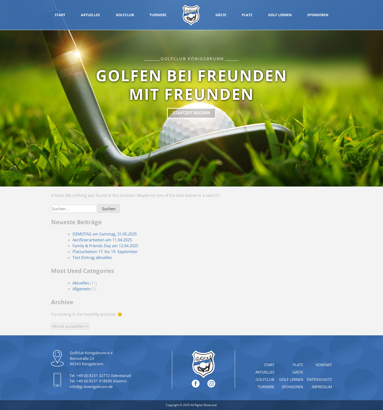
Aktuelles (90, 14)
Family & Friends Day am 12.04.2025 (105, 245)
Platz (247, 14)
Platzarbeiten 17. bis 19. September (105, 251)
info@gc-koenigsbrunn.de (91, 386)
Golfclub (125, 14)
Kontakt (324, 364)
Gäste (220, 14)
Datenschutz (319, 379)
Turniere (157, 14)
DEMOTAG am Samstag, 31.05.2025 (105, 234)
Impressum (322, 386)
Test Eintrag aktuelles (92, 257)
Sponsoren (317, 14)
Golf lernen (280, 14)
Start (60, 14)
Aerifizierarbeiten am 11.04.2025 (102, 240)
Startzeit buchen (191, 113)
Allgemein (82, 289)
